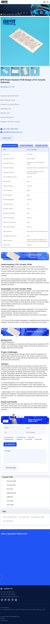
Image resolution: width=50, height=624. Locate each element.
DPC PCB (31, 437)
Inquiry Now (7, 138)
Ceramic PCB (10, 14)
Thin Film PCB (21, 437)
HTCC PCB (38, 439)
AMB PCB (19, 439)
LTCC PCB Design (8, 521)
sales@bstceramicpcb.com (11, 132)
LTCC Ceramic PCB (24, 517)
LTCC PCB (17, 14)
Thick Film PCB (9, 437)
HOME (3, 14)
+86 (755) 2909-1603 (9, 129)
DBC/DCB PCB (9, 439)
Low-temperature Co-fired (37, 517)
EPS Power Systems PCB (9, 517)
